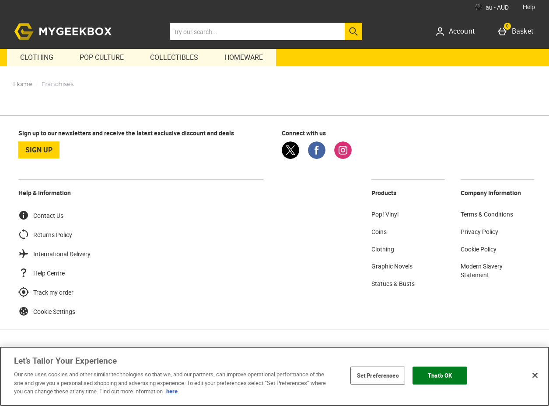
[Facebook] (316, 156)
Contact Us (40, 215)
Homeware (243, 57)
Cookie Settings (46, 311)
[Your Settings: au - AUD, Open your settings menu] (492, 7)
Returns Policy (45, 234)
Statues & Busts (393, 283)
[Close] (535, 375)
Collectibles (174, 57)
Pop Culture (102, 57)
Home (22, 84)
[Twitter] (290, 156)
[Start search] (353, 31)
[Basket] (517, 31)
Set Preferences (378, 375)
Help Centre (41, 273)
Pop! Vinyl (385, 214)
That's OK (440, 375)
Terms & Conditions (487, 214)
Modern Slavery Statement (482, 270)
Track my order (45, 292)
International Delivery (54, 253)
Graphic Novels (392, 266)
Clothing (36, 57)
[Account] (458, 31)
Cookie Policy (479, 249)
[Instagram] (343, 156)
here (172, 391)
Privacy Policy (479, 231)
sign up (38, 150)
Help (529, 7)
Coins (379, 231)
